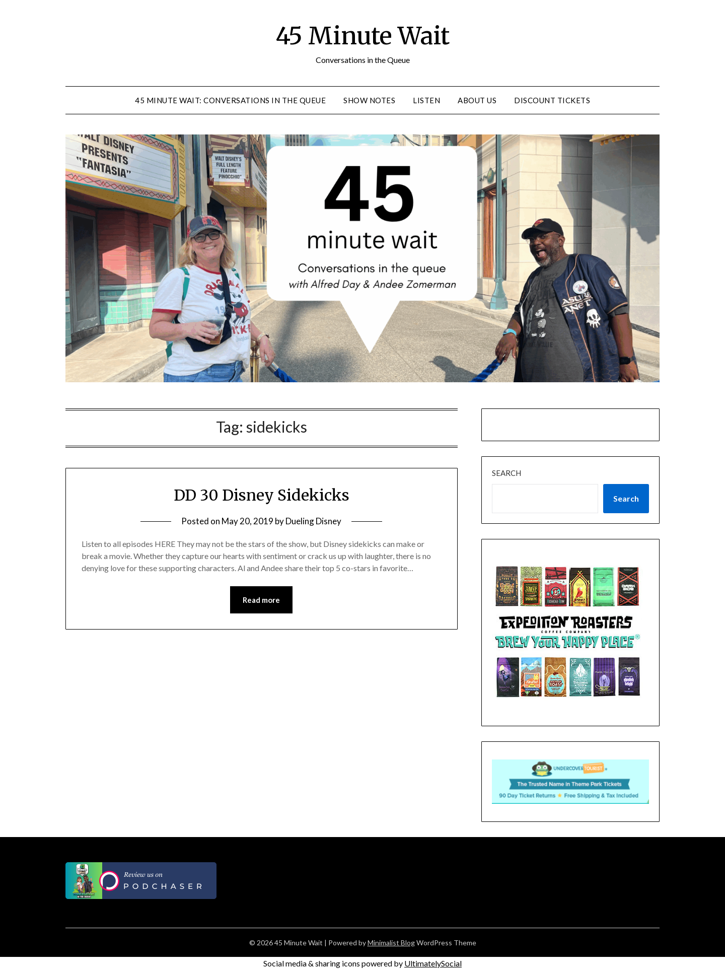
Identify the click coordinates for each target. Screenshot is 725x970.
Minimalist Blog (391, 942)
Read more (261, 599)
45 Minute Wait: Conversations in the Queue (230, 100)
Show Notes (369, 100)
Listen (426, 100)
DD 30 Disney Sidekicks (261, 495)
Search (506, 472)
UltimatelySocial (433, 963)
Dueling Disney (313, 521)
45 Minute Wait (362, 36)
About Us (477, 100)
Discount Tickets (552, 100)
